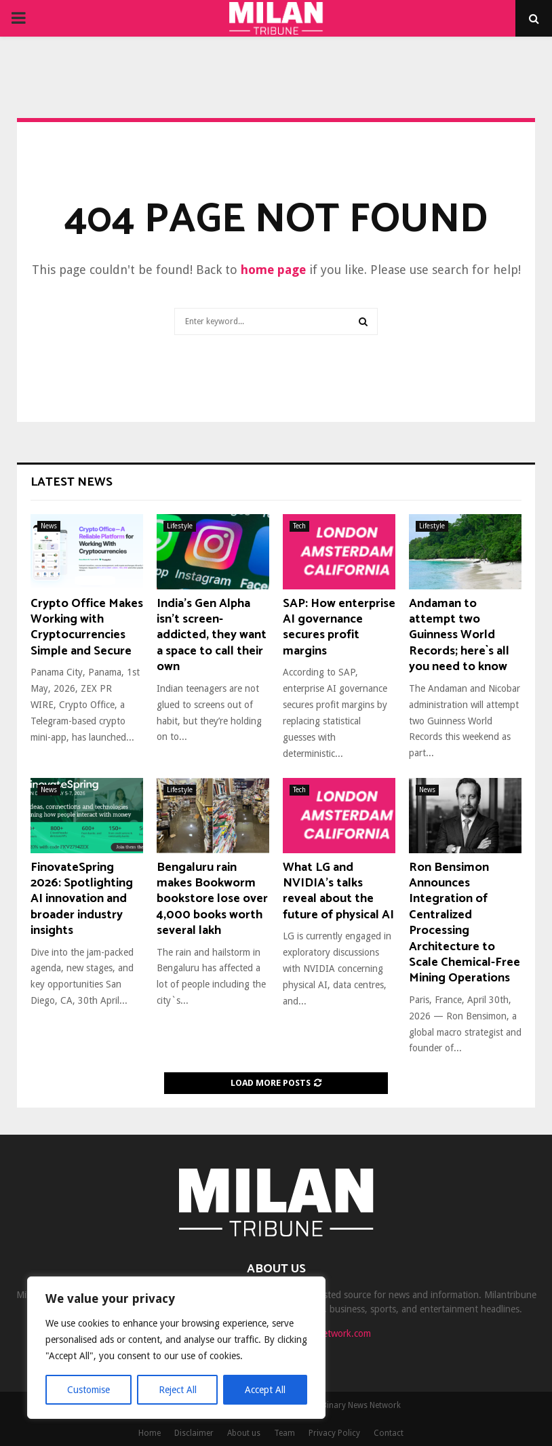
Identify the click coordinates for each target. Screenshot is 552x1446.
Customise (88, 1389)
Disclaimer (194, 1433)
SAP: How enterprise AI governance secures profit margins (339, 627)
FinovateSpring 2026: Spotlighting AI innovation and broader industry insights (82, 899)
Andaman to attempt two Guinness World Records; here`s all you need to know (459, 635)
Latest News (72, 482)
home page (273, 269)
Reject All (178, 1389)
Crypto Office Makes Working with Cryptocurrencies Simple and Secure (87, 627)
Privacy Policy (334, 1433)
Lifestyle (180, 526)
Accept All (265, 1389)
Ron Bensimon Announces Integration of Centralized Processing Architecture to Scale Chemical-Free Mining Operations (464, 923)
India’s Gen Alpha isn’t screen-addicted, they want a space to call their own (212, 635)
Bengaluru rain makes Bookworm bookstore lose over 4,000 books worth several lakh (212, 899)
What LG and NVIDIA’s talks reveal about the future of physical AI (338, 891)
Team (284, 1433)
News (49, 526)
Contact (388, 1433)
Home (149, 1433)
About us (243, 1433)
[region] (176, 1347)
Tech (299, 526)
